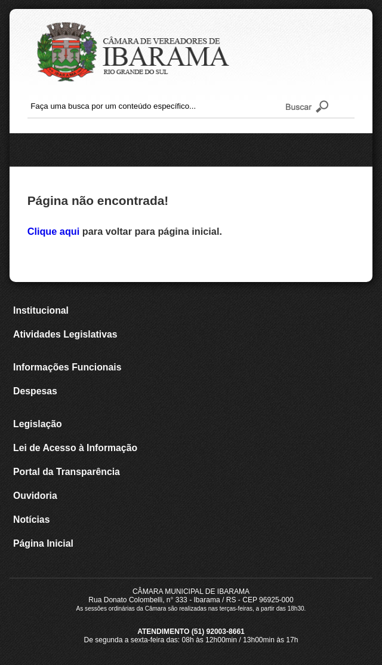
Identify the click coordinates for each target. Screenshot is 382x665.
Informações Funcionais (67, 367)
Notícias (31, 519)
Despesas (35, 391)
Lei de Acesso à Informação (75, 448)
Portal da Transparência (66, 472)
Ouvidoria (35, 496)
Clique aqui (54, 231)
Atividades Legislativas (65, 334)
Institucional (41, 310)
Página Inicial (43, 543)
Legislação (37, 424)
